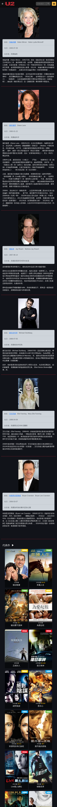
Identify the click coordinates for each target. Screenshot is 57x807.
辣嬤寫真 (48, 676)
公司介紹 (15, 796)
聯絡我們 (45, 792)
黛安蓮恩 (12, 125)
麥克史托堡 (13, 333)
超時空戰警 (8, 720)
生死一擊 (48, 698)
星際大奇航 (48, 654)
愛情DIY (35, 742)
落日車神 (22, 588)
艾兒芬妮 (12, 414)
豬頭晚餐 (8, 567)
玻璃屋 (35, 720)
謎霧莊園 (35, 676)
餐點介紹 (15, 792)
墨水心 (48, 588)
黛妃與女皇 (22, 632)
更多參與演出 (29, 770)
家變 (22, 676)
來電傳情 (35, 764)
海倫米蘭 (12, 42)
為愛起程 (48, 567)
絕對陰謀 (35, 588)
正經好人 (8, 588)
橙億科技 (32, 804)
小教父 (22, 698)
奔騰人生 (22, 567)
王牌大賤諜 (48, 720)
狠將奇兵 (8, 654)
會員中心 (25, 796)
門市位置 (25, 792)
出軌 (35, 698)
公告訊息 (35, 792)
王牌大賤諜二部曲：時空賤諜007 (48, 761)
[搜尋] (41, 4)
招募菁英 (5, 796)
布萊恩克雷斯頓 (15, 496)
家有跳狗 (8, 764)
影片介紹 (5, 792)
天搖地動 (48, 742)
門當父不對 (22, 720)
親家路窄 (8, 676)
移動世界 (48, 611)
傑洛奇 (11, 249)
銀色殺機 (35, 632)
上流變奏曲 (22, 654)
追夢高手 (22, 742)
